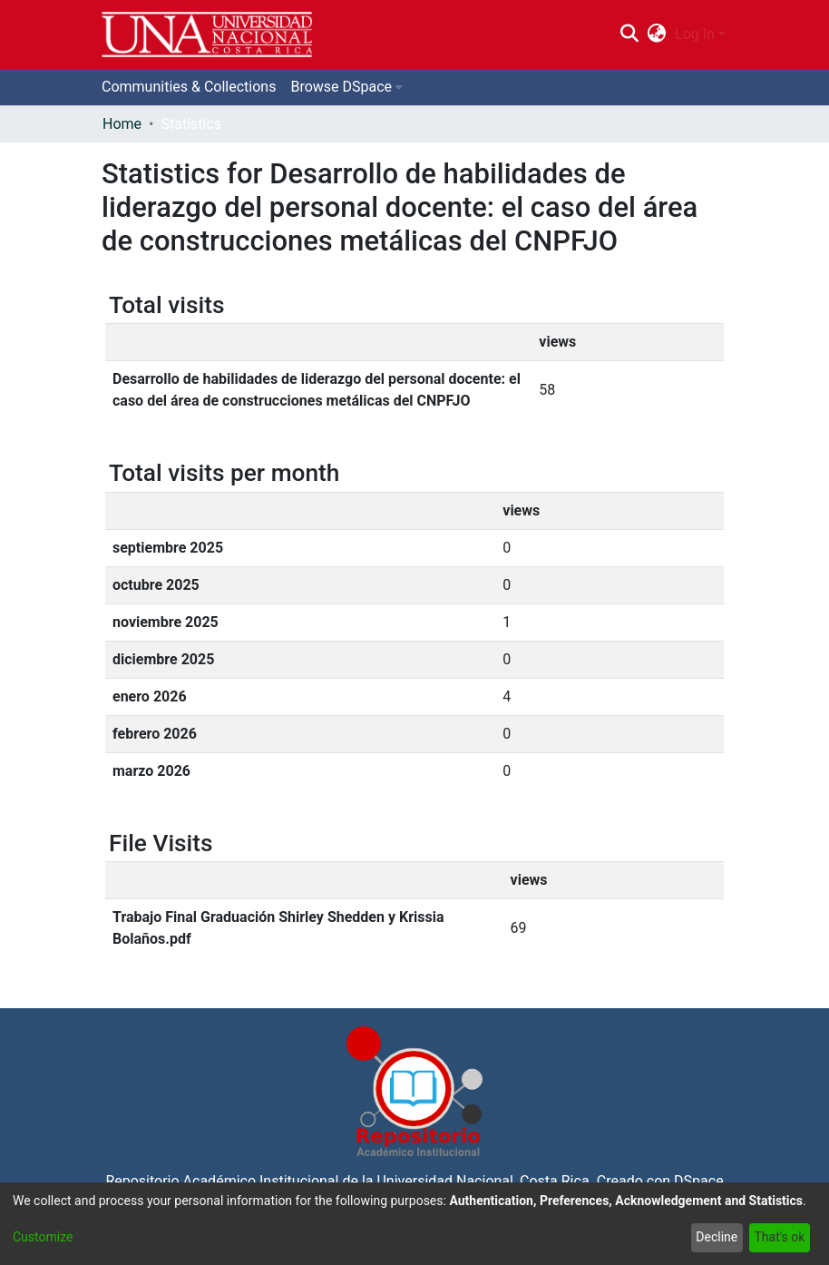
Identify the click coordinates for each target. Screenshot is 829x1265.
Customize (43, 1237)
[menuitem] (657, 34)
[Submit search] (629, 34)
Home (121, 123)
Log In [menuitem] (695, 34)
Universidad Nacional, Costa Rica (482, 1181)
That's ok (779, 1237)
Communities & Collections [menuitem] (189, 86)
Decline (716, 1237)
